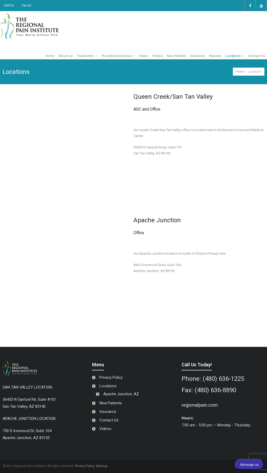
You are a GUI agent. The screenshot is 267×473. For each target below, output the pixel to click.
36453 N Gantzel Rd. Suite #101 (29, 399)
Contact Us (108, 420)
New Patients (110, 403)
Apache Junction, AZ (121, 394)
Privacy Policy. (85, 466)
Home (240, 71)
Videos (105, 428)
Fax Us (26, 5)
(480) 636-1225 (223, 378)
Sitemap (101, 466)
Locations (107, 386)
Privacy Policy (111, 377)
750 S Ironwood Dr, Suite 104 (27, 430)
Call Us (9, 5)
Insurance (107, 411)
